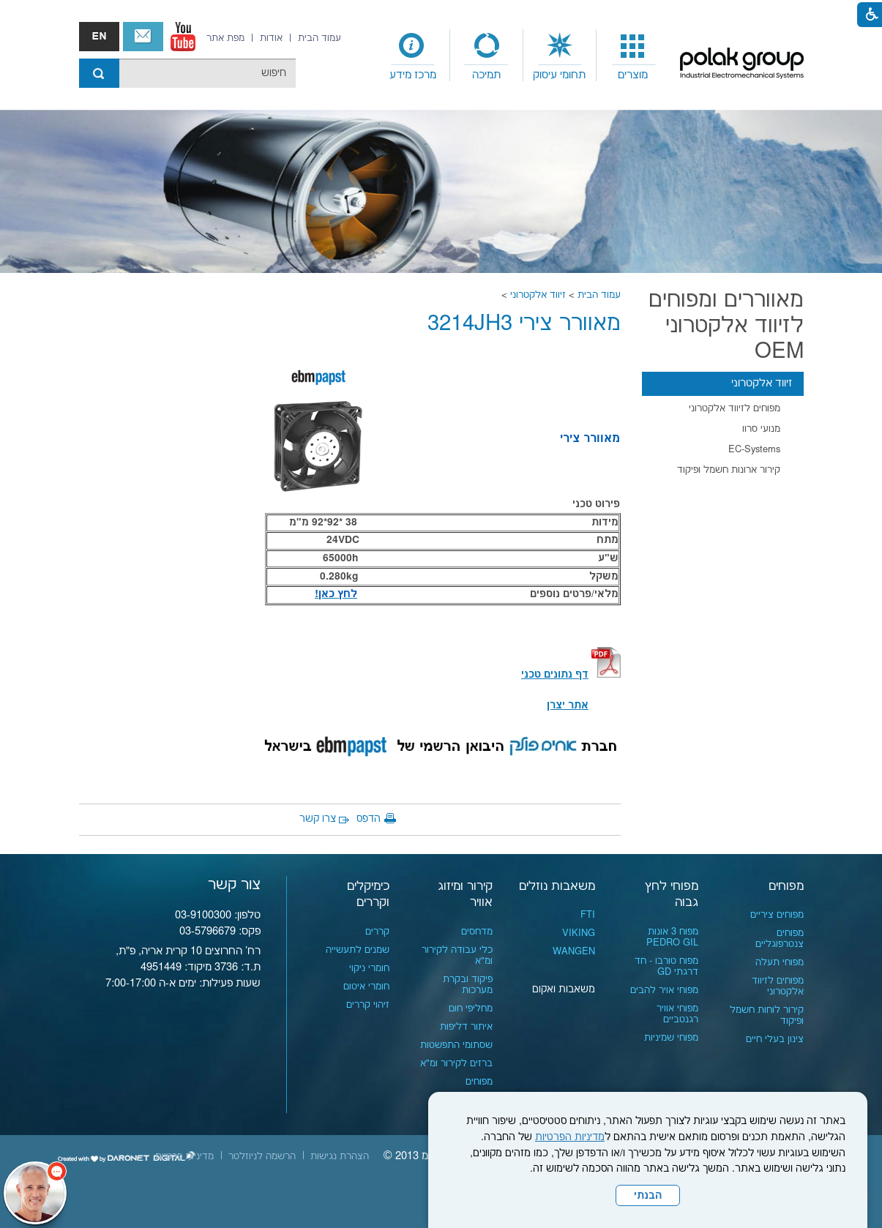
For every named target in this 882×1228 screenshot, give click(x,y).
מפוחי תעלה (779, 962)
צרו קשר (317, 819)
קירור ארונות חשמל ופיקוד (728, 470)
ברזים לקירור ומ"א (456, 1063)
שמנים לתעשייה (357, 950)
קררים (377, 931)
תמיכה (486, 75)
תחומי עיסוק (559, 75)
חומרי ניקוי (369, 968)
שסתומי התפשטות (456, 1045)
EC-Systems (754, 449)
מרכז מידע (412, 75)
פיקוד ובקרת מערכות (468, 984)
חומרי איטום (366, 986)
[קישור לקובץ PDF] (606, 675)
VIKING (578, 933)
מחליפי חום (471, 1008)
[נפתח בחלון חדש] (183, 36)
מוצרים (633, 75)
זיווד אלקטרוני (538, 295)
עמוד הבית (599, 295)
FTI (587, 915)
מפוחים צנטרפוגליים (779, 938)
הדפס (368, 819)
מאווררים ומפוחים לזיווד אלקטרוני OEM (726, 326)
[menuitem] (633, 56)
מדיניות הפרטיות (570, 1137)
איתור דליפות (466, 1027)
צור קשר (143, 36)
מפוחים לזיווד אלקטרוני (734, 408)
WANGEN (574, 951)
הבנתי (648, 1196)
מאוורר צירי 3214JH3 (524, 324)
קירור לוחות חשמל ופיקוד (767, 1015)
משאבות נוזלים (557, 886)
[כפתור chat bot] (35, 1192)
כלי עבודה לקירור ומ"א (457, 955)
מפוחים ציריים (777, 915)
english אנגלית (99, 36)
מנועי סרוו (761, 429)
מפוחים (786, 886)
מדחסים (477, 931)
